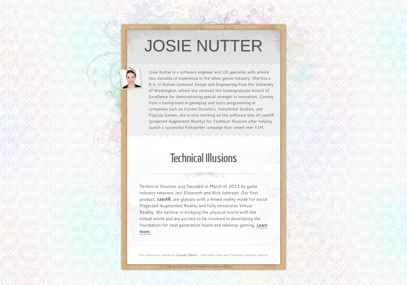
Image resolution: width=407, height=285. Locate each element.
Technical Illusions (203, 158)
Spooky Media (186, 255)
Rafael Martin (222, 266)
